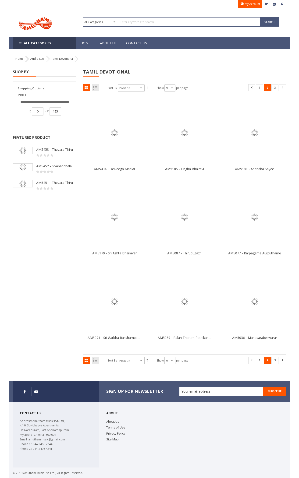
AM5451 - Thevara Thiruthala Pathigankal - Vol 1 (56, 182)
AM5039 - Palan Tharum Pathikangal (185, 337)
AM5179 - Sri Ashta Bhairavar (114, 253)
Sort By (112, 88)
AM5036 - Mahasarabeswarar (254, 337)
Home (19, 59)
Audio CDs (37, 59)
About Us (112, 421)
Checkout (274, 4)
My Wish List (266, 4)
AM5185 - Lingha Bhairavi (184, 169)
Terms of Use (115, 427)
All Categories (37, 43)
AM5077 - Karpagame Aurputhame (254, 253)
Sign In (282, 4)
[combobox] (171, 22)
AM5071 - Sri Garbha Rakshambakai (115, 337)
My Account (252, 4)
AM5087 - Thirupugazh (184, 253)
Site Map (112, 439)
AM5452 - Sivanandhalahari (56, 166)
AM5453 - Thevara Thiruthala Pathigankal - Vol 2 (56, 149)
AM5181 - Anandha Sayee (254, 169)
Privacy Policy (115, 433)
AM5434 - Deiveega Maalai (114, 169)
